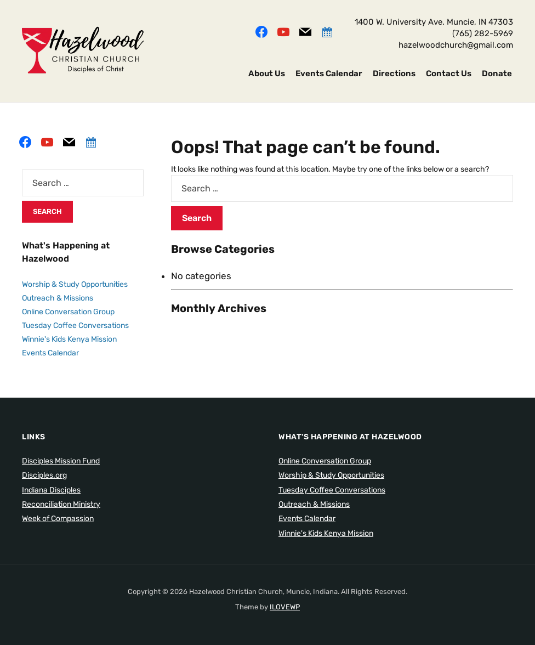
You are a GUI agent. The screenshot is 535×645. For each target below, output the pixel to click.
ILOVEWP (285, 607)
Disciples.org (44, 475)
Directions (394, 73)
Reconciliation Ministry (61, 504)
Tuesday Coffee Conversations (75, 325)
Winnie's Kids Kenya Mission (69, 339)
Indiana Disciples (51, 490)
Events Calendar (328, 73)
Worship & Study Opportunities (75, 284)
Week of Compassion (58, 518)
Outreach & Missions (57, 298)
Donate (497, 73)
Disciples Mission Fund (61, 461)
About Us (266, 73)
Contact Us (448, 73)
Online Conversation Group (68, 311)
